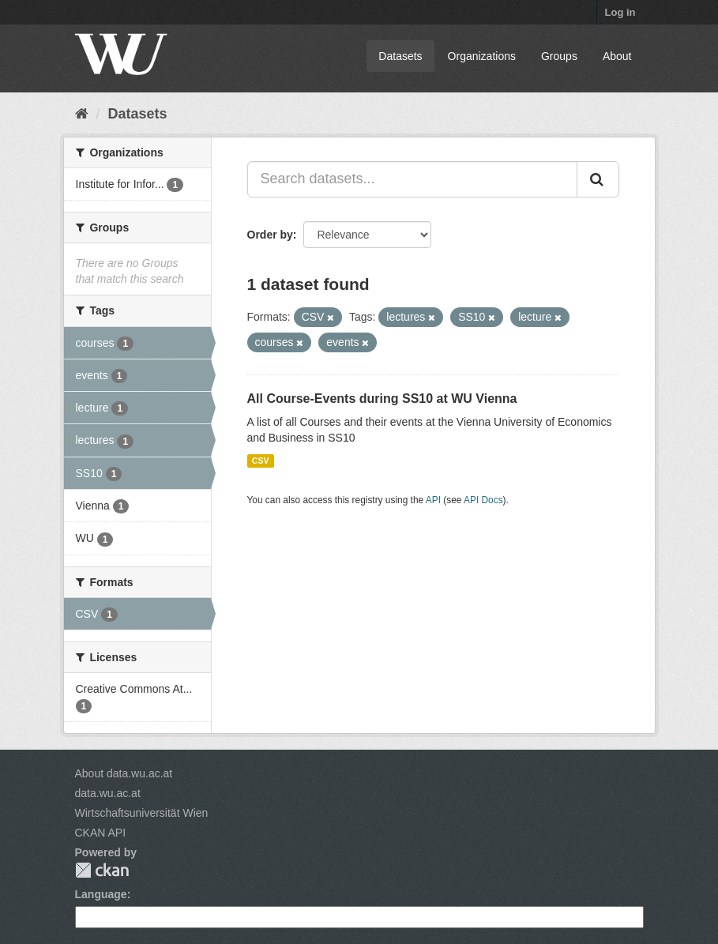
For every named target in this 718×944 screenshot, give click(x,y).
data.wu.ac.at (108, 793)
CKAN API (100, 832)
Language (101, 894)
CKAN (102, 870)
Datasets (400, 56)
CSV (260, 460)
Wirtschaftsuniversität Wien (142, 813)
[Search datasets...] (412, 179)
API (433, 500)
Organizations (482, 56)
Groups (559, 56)
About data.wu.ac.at (124, 773)
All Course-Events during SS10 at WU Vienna (382, 398)
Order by (270, 234)
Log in (620, 12)
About (617, 56)
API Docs (483, 500)
